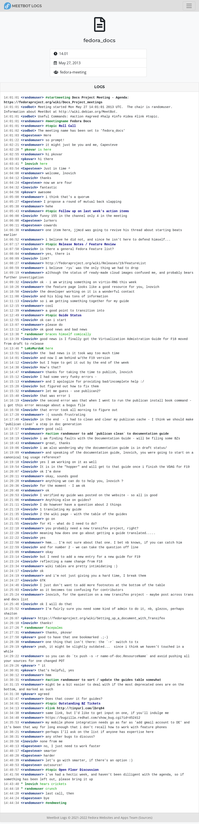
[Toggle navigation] (189, 5)
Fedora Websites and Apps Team (113, 817)
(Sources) (145, 817)
